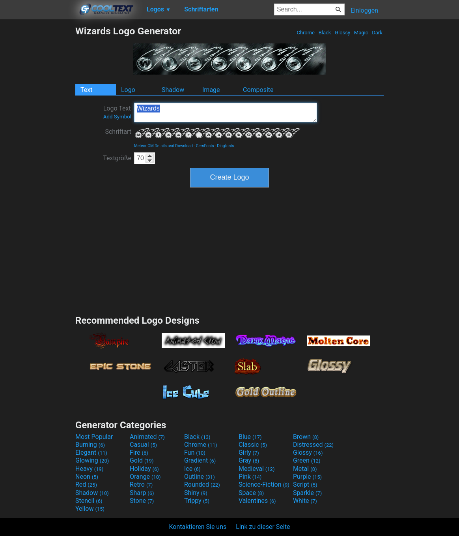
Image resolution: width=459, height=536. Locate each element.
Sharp (142, 493)
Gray (249, 460)
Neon (86, 476)
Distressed (313, 444)
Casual (143, 444)
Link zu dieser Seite (263, 526)
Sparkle (307, 493)
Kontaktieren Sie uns (198, 526)
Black (324, 33)
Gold (142, 460)
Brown (306, 436)
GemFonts (205, 146)
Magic (361, 33)
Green (307, 460)
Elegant (91, 452)
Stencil (88, 500)
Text (86, 90)
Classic (253, 444)
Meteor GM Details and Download (163, 146)
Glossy (342, 33)
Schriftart (118, 131)
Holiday (144, 468)
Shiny (195, 493)
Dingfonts (225, 146)
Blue (250, 436)
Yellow (89, 508)
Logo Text (117, 112)
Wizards (225, 112)
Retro (141, 484)
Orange (145, 476)
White (305, 500)
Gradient (200, 460)
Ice (192, 468)
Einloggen (364, 10)
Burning (90, 444)
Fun (194, 452)
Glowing (92, 460)
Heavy (89, 468)
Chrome (305, 33)
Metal (305, 468)
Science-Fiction (264, 484)
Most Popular (94, 436)
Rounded (202, 484)
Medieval (257, 468)
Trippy (196, 500)
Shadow (173, 90)
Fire (139, 452)
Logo (128, 90)
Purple (307, 476)
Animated (147, 436)
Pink (250, 476)
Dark (377, 33)
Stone (142, 500)
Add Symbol (117, 117)
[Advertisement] (37, 143)
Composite (258, 90)
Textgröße (117, 158)
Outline (199, 476)
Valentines (257, 500)
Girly (249, 452)
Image (211, 90)
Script (305, 484)
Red (86, 484)
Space (251, 493)
